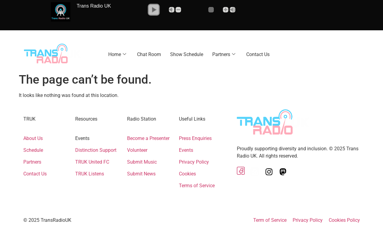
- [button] (178, 9)
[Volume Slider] (202, 9)
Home (117, 54)
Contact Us (258, 54)
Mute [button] (171, 9)
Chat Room (149, 54)
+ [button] (225, 9)
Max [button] (232, 9)
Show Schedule (186, 54)
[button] (154, 10)
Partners (223, 54)
